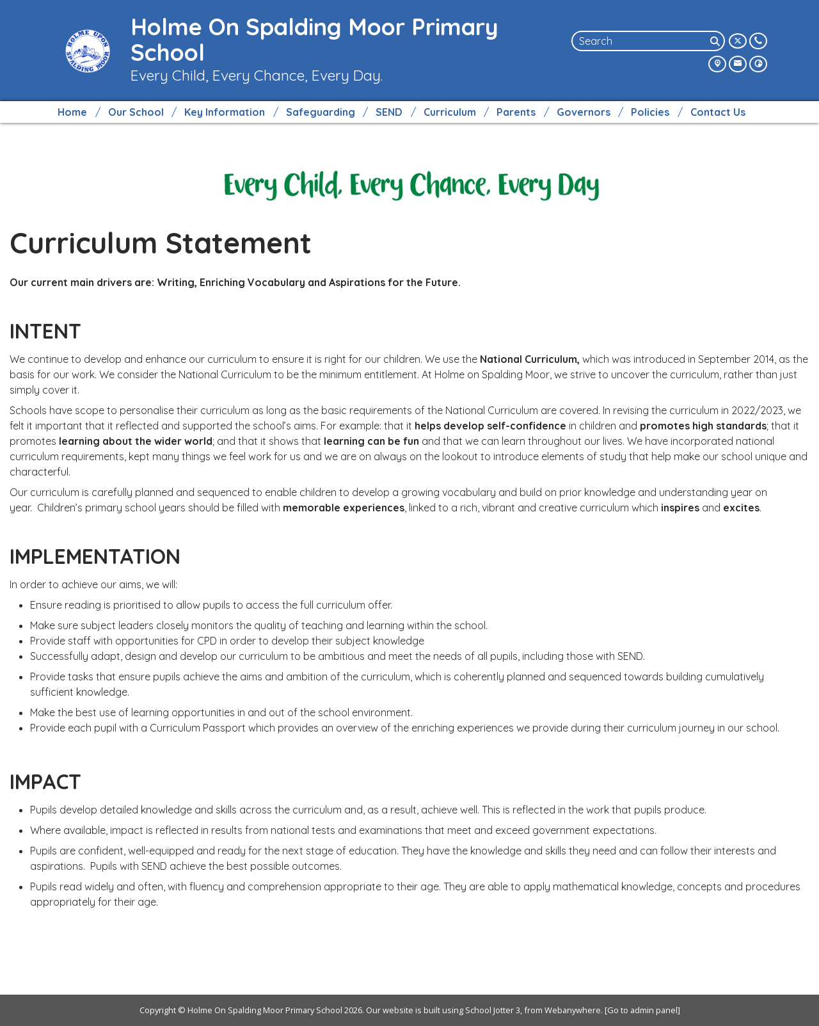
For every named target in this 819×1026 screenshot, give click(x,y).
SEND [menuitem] (389, 112)
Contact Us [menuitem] (717, 112)
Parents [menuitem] (516, 112)
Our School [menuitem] (136, 112)
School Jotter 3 (492, 1010)
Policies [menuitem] (650, 112)
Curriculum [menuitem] (450, 112)
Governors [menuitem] (583, 112)
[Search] (716, 41)
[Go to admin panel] (642, 1010)
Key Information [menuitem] (224, 112)
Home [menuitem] (72, 112)
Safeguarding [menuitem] (320, 112)
